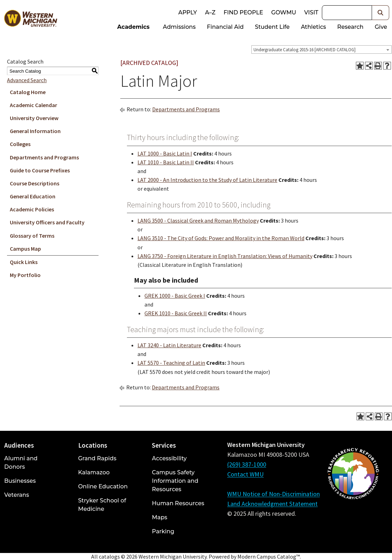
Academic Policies (32, 209)
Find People (243, 12)
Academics (133, 27)
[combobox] (321, 49)
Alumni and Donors (21, 462)
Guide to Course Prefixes (40, 170)
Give (381, 27)
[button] (380, 12)
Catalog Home (28, 91)
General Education (32, 196)
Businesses (20, 480)
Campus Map (25, 248)
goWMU (283, 12)
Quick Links (24, 261)
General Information (35, 130)
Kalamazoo (94, 472)
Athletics (313, 27)
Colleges (20, 143)
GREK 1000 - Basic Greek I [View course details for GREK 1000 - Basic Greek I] (174, 295)
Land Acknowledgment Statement (272, 504)
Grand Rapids (97, 458)
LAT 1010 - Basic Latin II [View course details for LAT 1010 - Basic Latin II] (165, 162)
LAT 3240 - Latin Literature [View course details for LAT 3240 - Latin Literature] (169, 345)
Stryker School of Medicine (102, 504)
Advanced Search (27, 80)
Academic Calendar (33, 104)
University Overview (34, 117)
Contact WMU (245, 474)
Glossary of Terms (32, 235)
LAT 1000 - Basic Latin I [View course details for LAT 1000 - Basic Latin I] (164, 153)
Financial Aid (225, 27)
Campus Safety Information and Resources (175, 481)
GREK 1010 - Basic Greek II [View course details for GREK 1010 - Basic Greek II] (175, 313)
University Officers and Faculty (47, 222)
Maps (159, 517)
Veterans (16, 495)
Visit (311, 12)
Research (350, 27)
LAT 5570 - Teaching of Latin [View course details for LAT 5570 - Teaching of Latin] (171, 362)
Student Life (272, 27)
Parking (163, 531)
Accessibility (169, 458)
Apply (187, 12)
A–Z (210, 12)
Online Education (103, 486)
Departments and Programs (44, 157)
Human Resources (178, 503)
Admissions (179, 27)
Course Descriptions (34, 183)
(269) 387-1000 (246, 464)
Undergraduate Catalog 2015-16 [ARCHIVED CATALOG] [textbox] (305, 50)
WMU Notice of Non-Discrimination (273, 494)
